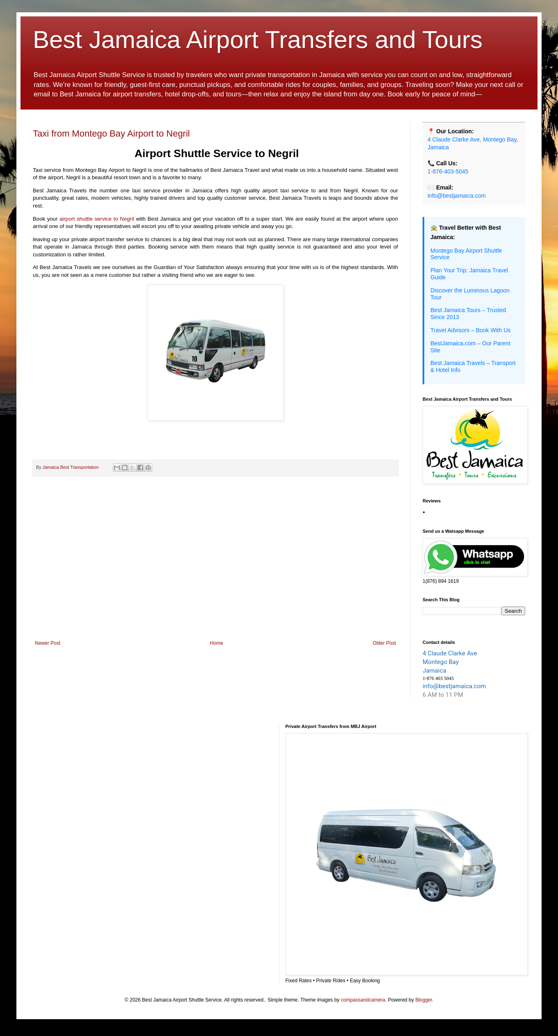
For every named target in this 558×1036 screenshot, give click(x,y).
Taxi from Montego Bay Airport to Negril (111, 133)
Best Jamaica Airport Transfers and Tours (258, 39)
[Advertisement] (215, 572)
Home (216, 643)
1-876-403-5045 (448, 171)
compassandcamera (363, 1000)
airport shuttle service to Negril (95, 219)
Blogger (423, 1000)
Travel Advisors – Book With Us (470, 330)
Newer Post (47, 643)
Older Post (384, 643)
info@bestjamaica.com (457, 195)
